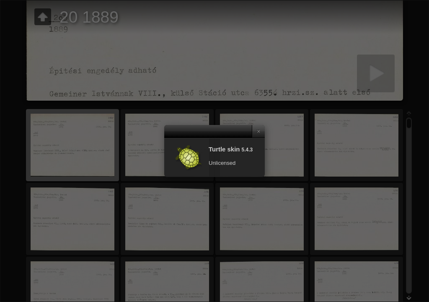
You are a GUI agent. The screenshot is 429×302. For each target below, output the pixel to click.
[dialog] (214, 151)
